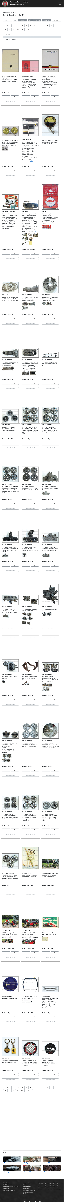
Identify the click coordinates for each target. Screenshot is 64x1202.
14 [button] (13, 29)
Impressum (6, 1188)
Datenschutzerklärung (9, 1190)
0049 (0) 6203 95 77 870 (51, 1183)
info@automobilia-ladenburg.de (52, 1189)
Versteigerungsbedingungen (10, 1186)
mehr (31, 161)
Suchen (22, 20)
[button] (7, 25)
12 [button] (5, 29)
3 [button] (22, 25)
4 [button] (26, 25)
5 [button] (30, 25)
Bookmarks (37, 20)
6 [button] (34, 25)
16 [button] (22, 29)
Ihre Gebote (46, 20)
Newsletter (6, 1183)
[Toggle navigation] (60, 3)
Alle (29, 20)
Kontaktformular (7, 1185)
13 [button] (9, 29)
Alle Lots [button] (32, 36)
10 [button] (51, 25)
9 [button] (47, 25)
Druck (56, 20)
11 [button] (55, 25)
